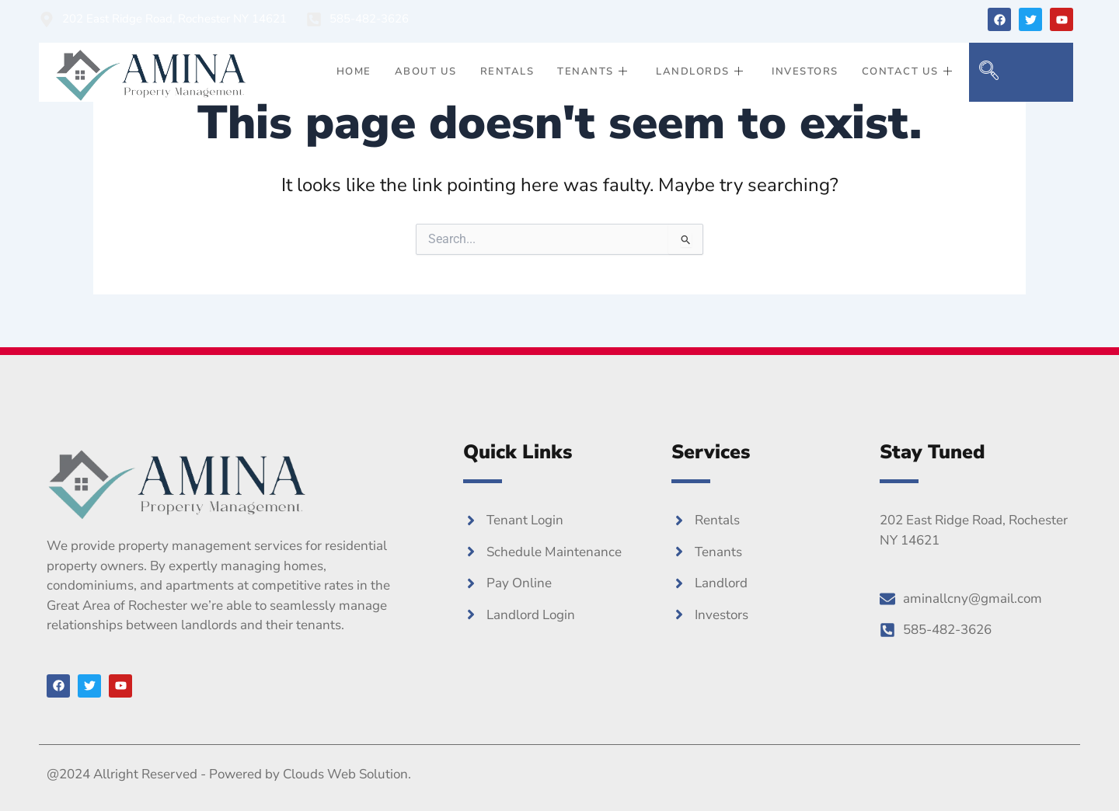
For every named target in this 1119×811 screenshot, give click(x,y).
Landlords (700, 72)
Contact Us (907, 72)
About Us (426, 71)
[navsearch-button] (988, 72)
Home (353, 71)
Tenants (592, 72)
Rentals (507, 71)
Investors (805, 71)
